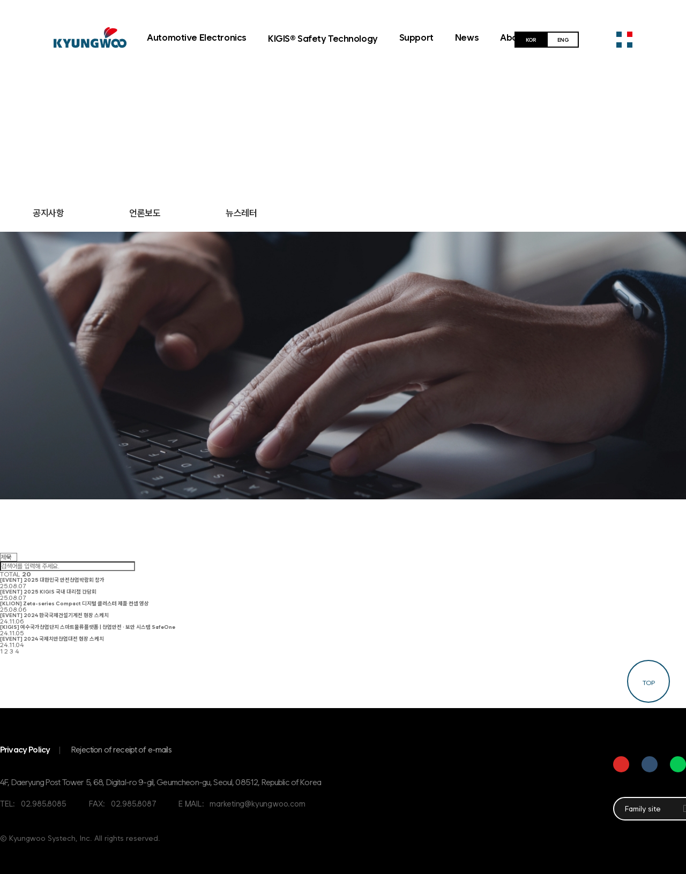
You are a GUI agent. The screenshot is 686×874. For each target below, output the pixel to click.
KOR (531, 39)
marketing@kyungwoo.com (257, 803)
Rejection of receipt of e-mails (121, 749)
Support (416, 37)
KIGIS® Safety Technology (323, 38)
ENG (563, 39)
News (467, 37)
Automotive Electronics (197, 37)
